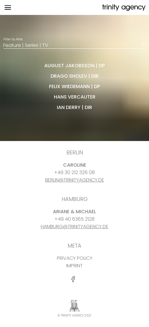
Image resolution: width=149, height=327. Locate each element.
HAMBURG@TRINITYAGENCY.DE (74, 226)
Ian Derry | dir (74, 107)
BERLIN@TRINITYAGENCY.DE (74, 179)
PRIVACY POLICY (74, 258)
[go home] (123, 7)
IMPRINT (74, 265)
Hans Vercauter (74, 96)
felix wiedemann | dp (74, 86)
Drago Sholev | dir (75, 76)
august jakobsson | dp (74, 65)
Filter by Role (74, 43)
